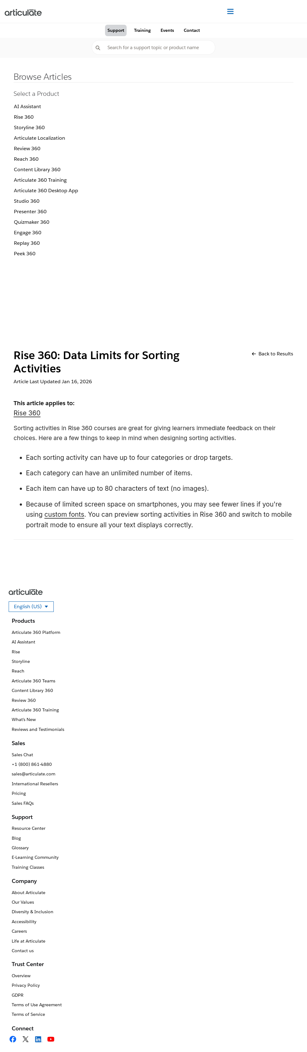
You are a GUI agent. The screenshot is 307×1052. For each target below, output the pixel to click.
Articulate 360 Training (40, 180)
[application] (289, 1034)
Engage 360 (27, 232)
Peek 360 (25, 253)
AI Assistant (27, 106)
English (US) (34, 607)
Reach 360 (26, 159)
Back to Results (272, 353)
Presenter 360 (30, 211)
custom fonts (64, 514)
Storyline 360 (29, 127)
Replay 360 (27, 243)
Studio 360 (27, 201)
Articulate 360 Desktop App (46, 190)
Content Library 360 (37, 169)
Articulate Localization (39, 138)
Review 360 (27, 148)
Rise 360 (24, 117)
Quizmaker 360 (31, 222)
